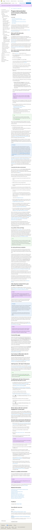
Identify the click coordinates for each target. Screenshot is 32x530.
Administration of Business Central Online (16, 493)
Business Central (19, 8)
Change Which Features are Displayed (17, 295)
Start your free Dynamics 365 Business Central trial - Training (18, 511)
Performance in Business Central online (16, 498)
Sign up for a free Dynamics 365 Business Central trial (21, 289)
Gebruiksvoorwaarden (3, 528)
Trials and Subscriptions (14, 490)
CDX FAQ (25, 62)
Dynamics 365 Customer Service (15, 218)
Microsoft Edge (17, 119)
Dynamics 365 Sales (22, 218)
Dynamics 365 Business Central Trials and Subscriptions (20, 136)
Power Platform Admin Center (20, 432)
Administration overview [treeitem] (5, 15)
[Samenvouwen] (9, 8)
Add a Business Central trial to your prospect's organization (19, 19)
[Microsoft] (1, 1)
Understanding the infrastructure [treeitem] (5, 19)
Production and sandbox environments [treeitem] (6, 36)
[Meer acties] (30, 8)
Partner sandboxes (25, 485)
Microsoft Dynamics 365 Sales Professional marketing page (22, 387)
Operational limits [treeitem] (5, 31)
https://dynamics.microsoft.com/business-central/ (18, 288)
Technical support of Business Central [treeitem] (6, 33)
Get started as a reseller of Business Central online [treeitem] (6, 21)
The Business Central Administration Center (17, 491)
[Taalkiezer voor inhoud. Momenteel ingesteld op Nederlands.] (3, 525)
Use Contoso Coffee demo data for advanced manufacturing (19, 21)
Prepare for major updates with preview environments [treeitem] (6, 41)
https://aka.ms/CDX (13, 39)
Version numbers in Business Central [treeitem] (6, 29)
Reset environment (18, 457)
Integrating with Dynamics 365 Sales (24, 375)
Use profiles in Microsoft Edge (20, 385)
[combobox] (5, 9)
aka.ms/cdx (16, 53)
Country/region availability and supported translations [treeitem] (6, 23)
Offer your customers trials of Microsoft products (17, 497)
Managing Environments (20, 197)
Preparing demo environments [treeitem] (5, 38)
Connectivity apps (14, 20)
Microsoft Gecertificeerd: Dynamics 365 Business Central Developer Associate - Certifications (20, 517)
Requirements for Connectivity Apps (16, 351)
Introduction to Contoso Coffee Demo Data (17, 360)
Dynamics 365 (15, 8)
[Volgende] (25, 1)
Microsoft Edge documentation (24, 236)
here (18, 171)
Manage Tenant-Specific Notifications (21, 206)
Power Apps (15, 219)
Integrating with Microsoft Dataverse (17, 458)
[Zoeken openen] (27, 1)
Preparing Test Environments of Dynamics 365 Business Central (19, 489)
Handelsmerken (9, 528)
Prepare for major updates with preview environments (21, 210)
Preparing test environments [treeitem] (6, 39)
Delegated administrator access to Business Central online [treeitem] (6, 25)
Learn (11, 8)
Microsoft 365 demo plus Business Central (17, 18)
